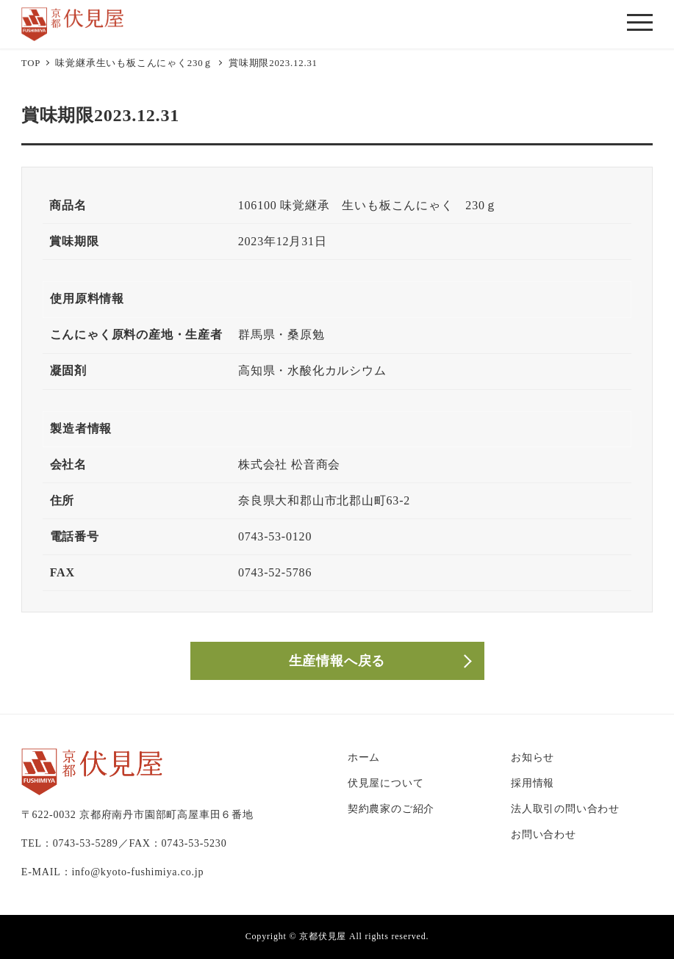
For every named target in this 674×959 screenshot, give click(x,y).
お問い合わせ (543, 834)
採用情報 (532, 783)
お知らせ (532, 757)
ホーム (364, 757)
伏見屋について (386, 783)
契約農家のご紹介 (391, 808)
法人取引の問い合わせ (565, 808)
